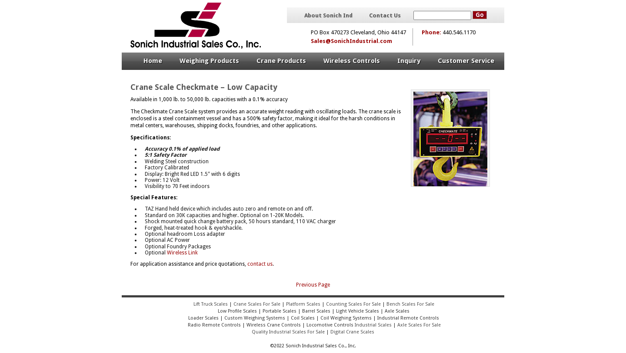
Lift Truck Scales (210, 304)
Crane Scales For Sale (256, 304)
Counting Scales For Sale (353, 304)
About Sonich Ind (328, 16)
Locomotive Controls (329, 325)
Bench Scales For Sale (410, 304)
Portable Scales (279, 311)
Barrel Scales (316, 311)
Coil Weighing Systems (346, 318)
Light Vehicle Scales (357, 311)
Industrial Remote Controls (408, 318)
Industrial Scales (373, 325)
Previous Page (313, 285)
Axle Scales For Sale (419, 325)
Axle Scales (397, 311)
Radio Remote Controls (213, 325)
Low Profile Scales (237, 311)
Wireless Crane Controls (273, 325)
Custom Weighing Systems (254, 318)
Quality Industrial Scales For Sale (288, 332)
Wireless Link (182, 253)
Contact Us (385, 16)
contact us (260, 264)
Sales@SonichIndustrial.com (351, 41)
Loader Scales (203, 318)
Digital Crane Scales (352, 332)
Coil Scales (303, 318)
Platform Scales (303, 304)
